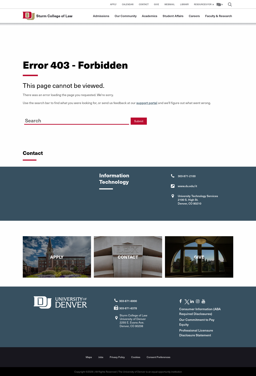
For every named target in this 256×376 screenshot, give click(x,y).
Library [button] (184, 4)
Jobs (100, 357)
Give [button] (156, 4)
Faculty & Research (218, 16)
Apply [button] (113, 4)
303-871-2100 (187, 176)
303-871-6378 (128, 308)
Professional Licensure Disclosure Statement (196, 332)
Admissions (101, 16)
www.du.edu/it (187, 186)
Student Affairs (173, 16)
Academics (149, 16)
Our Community (126, 16)
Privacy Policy (117, 357)
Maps (89, 357)
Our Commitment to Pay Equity (197, 321)
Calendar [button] (128, 4)
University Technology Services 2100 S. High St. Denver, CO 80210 (198, 199)
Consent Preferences (158, 357)
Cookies (135, 357)
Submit (138, 121)
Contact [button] (144, 4)
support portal (146, 102)
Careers (194, 16)
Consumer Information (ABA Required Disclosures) (200, 311)
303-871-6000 (128, 301)
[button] (203, 4)
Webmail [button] (169, 4)
